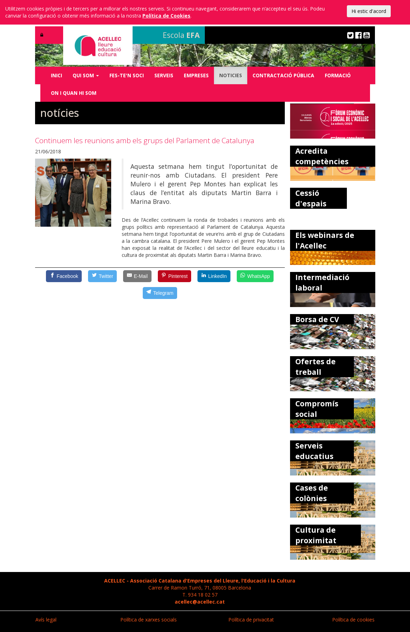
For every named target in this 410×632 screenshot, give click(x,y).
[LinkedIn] (213, 276)
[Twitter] (102, 276)
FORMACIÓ (338, 75)
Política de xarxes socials (148, 619)
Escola (181, 35)
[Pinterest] (174, 276)
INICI (56, 75)
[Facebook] (64, 276)
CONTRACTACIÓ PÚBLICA (283, 75)
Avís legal (45, 619)
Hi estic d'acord (368, 11)
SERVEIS (163, 75)
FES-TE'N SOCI (126, 75)
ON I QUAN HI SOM (73, 92)
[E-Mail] (137, 276)
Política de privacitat (251, 619)
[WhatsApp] (255, 276)
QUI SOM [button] (86, 75)
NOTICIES (230, 75)
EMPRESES (196, 75)
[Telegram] (160, 293)
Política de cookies (353, 619)
